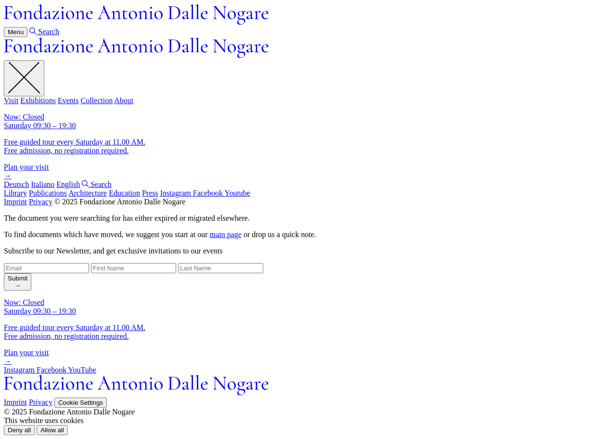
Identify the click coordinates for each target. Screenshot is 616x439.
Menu (16, 32)
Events (68, 100)
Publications (48, 193)
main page (226, 234)
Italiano (42, 184)
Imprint (15, 202)
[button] (19, 430)
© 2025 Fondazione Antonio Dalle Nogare (119, 202)
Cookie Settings (80, 402)
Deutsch (16, 184)
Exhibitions (38, 100)
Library (15, 193)
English (68, 184)
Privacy (40, 202)
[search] (17, 282)
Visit (11, 100)
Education (124, 193)
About (123, 100)
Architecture (87, 193)
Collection (96, 100)
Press (150, 193)
